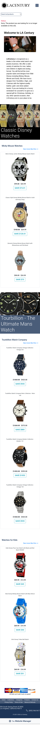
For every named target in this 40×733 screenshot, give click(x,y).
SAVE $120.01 (20, 234)
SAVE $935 (20, 384)
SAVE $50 (20, 630)
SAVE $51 (20, 674)
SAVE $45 (20, 584)
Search (20, 14)
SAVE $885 (20, 430)
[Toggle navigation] (37, 5)
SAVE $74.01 (20, 188)
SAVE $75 (20, 280)
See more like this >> (30, 149)
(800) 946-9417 (33, 711)
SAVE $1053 (20, 475)
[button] (6, 44)
